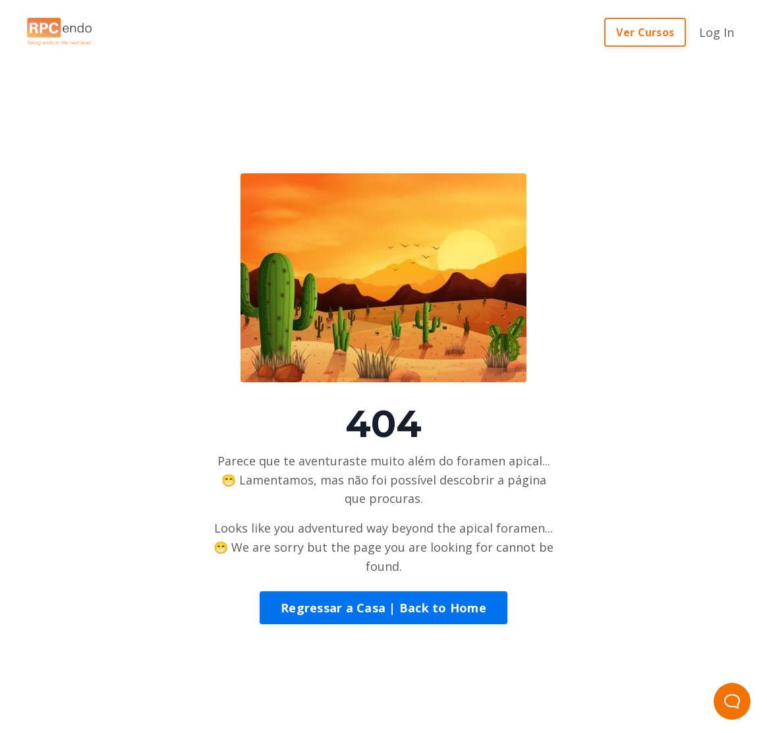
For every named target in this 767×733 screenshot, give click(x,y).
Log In (716, 32)
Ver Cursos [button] (645, 32)
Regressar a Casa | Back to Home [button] (383, 608)
